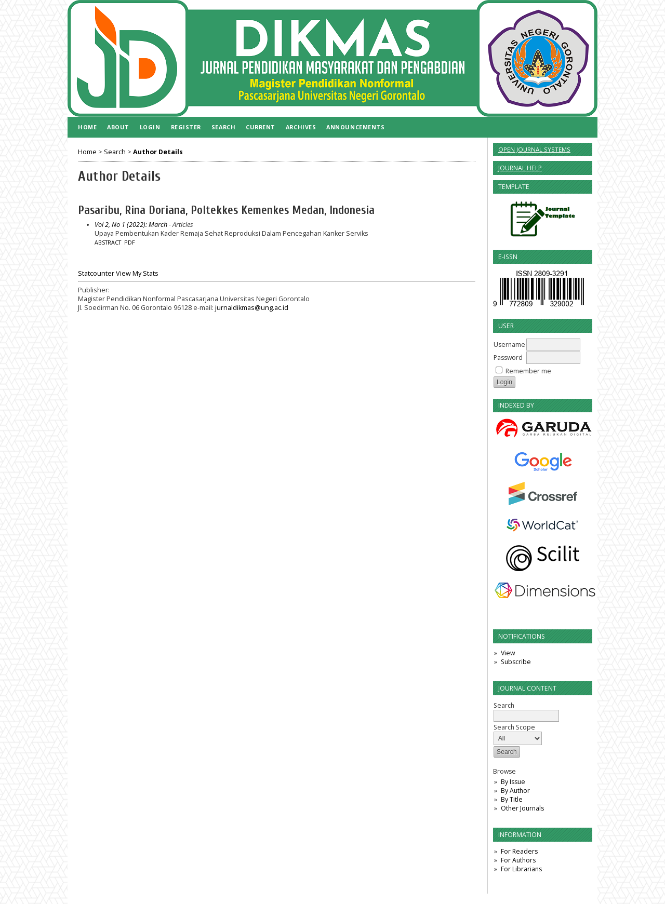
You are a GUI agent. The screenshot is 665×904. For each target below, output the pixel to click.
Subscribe (516, 661)
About (118, 127)
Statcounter (96, 273)
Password (508, 357)
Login (150, 127)
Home (87, 127)
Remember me (528, 371)
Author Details (158, 151)
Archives (301, 127)
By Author (515, 790)
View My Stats (137, 273)
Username (509, 344)
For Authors (518, 860)
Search (223, 127)
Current (260, 127)
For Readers (519, 851)
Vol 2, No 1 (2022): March (131, 224)
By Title (512, 799)
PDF (129, 242)
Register (186, 127)
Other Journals (522, 808)
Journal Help (520, 168)
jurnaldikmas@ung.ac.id (251, 307)
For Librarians (521, 869)
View (508, 653)
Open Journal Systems (534, 149)
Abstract (108, 242)
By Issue (513, 781)
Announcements (355, 127)
